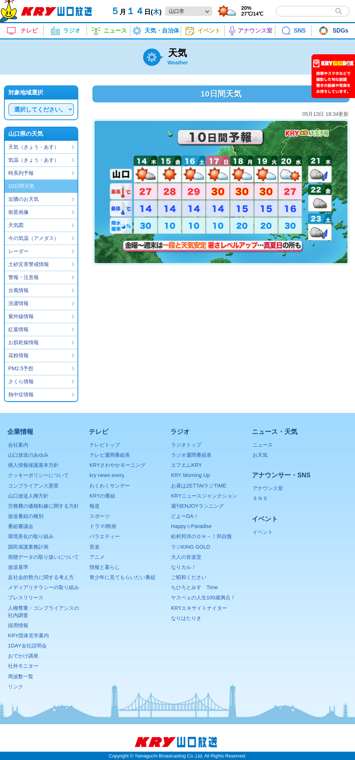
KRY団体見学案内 (28, 635)
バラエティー (104, 536)
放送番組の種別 (25, 516)
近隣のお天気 (23, 199)
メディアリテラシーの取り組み (43, 587)
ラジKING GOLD (190, 547)
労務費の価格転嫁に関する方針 (43, 506)
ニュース (262, 445)
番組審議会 (20, 526)
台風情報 (18, 290)
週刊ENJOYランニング (197, 506)
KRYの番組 (102, 496)
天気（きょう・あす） (33, 147)
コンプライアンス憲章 (33, 486)
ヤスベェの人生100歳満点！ (203, 597)
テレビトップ (104, 445)
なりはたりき (186, 618)
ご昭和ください (188, 577)
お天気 (260, 455)
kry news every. (107, 475)
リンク (15, 686)
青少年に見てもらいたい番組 (122, 577)
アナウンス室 (267, 488)
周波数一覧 (20, 676)
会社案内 (18, 445)
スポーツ (99, 516)
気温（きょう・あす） (33, 160)
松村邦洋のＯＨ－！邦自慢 (201, 536)
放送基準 (18, 567)
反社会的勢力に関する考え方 (41, 577)
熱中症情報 (21, 394)
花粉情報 (18, 355)
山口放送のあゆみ (28, 455)
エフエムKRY (186, 465)
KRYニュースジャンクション (204, 496)
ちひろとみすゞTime (194, 587)
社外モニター (23, 666)
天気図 (16, 225)
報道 (94, 506)
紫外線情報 (21, 316)
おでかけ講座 (23, 656)
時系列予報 (21, 173)
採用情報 (18, 625)
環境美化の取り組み (31, 536)
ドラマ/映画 (102, 526)
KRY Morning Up (190, 475)
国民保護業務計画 (28, 547)
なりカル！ (183, 567)
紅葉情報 (18, 329)
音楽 (94, 547)
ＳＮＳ (260, 498)
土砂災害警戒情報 (28, 264)
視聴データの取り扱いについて (43, 557)
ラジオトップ (186, 445)
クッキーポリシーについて (38, 475)
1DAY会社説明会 (27, 646)
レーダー (18, 251)
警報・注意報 (23, 277)
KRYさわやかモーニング (117, 465)
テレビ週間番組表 (109, 455)
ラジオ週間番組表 (191, 455)
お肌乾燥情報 (23, 342)
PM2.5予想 (21, 368)
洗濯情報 (18, 303)
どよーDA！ (185, 516)
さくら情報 (21, 381)
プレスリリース (25, 597)
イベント (262, 532)
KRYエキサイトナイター (199, 608)
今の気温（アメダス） (33, 238)
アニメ (97, 557)
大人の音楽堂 (186, 557)
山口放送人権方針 (28, 496)
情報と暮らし (104, 567)
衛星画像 (18, 212)
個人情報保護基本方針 (33, 465)
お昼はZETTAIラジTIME (198, 486)
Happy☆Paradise (191, 526)
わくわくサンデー (109, 486)
